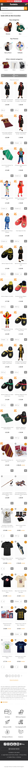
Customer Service (14, 749)
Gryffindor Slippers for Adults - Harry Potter (21, 428)
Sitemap (19, 757)
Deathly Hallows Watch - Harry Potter (20, 558)
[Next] (21, 676)
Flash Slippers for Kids (21, 230)
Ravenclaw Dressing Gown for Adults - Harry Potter (7, 100)
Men (20, 34)
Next (27, 28)
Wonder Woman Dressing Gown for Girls (7, 329)
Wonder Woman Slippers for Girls (20, 297)
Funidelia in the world (14, 752)
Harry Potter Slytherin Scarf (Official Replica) (7, 428)
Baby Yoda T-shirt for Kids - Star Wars (21, 591)
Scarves (6, 70)
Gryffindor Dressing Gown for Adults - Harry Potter (21, 100)
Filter (3, 75)
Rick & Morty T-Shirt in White (7, 657)
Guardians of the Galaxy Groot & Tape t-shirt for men (7, 526)
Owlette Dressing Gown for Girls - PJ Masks (21, 198)
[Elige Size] (3, 110)
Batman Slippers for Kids (7, 263)
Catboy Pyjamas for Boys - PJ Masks (7, 231)
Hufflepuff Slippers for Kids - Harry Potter (21, 329)
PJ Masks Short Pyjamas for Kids (7, 198)
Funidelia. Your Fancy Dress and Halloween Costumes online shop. (13, 4)
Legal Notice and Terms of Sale (10, 754)
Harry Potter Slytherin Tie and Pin (7, 166)
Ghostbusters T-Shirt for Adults (7, 591)
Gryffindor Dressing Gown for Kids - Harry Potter (21, 133)
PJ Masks (20, 52)
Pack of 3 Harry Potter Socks (21, 526)
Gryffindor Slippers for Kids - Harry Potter (21, 395)
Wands (14, 70)
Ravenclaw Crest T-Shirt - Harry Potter (20, 657)
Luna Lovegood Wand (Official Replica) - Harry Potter (7, 494)
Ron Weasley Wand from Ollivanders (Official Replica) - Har (21, 494)
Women (8, 34)
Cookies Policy (11, 757)
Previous (1, 28)
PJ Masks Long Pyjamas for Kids (21, 166)
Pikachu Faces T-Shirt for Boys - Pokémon (20, 624)
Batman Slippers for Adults (7, 296)
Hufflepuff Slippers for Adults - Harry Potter (7, 362)
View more (5, 702)
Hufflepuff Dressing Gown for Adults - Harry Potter (21, 362)
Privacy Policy (23, 754)
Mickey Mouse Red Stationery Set (7, 624)
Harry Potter (8, 52)
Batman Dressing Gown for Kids (21, 264)
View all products (14, 680)
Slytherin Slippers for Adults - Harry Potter (7, 395)
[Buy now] (12, 110)
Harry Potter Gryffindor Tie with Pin (7, 460)
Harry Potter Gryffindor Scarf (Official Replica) (7, 133)
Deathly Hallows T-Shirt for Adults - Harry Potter (7, 558)
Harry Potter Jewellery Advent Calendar (21, 460)
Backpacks (22, 70)
